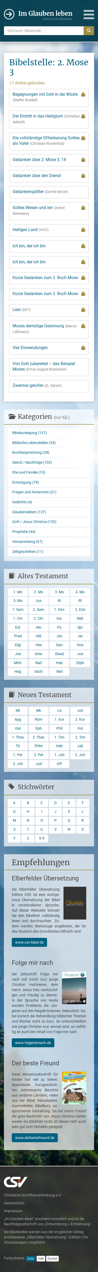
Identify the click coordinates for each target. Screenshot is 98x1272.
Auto (30, 1258)
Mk (38, 710)
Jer (80, 636)
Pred (18, 636)
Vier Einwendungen (49, 347)
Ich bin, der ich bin (49, 245)
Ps (59, 627)
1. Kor (59, 719)
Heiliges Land (49, 229)
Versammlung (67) (27, 541)
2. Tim (80, 737)
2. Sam (38, 609)
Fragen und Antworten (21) (34, 492)
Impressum (13, 1211)
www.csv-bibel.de (29, 942)
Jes (59, 636)
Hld (38, 636)
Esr (59, 618)
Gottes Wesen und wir (49, 210)
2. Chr (38, 618)
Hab (59, 663)
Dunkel (52, 1258)
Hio (38, 627)
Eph (39, 728)
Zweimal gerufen (37, 385)
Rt (80, 600)
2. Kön (80, 609)
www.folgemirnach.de (33, 1043)
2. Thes (38, 737)
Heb (59, 746)
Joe (18, 654)
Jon (80, 654)
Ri (59, 600)
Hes (39, 645)
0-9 (41, 838)
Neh (80, 618)
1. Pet (17, 755)
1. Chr (18, 618)
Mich (18, 663)
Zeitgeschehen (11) (27, 551)
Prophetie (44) (24, 532)
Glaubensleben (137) (29, 512)
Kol (80, 728)
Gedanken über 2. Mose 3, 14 (49, 159)
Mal (59, 671)
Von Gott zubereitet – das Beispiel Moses (44, 366)
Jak (80, 746)
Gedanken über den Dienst (49, 175)
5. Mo (17, 600)
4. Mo (80, 592)
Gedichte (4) (22, 502)
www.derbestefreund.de (34, 1138)
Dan (59, 645)
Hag (17, 671)
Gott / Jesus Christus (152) (34, 522)
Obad (59, 654)
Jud (39, 764)
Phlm (38, 746)
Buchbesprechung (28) (30, 452)
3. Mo (59, 592)
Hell (41, 1258)
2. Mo (38, 592)
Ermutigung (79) (25, 482)
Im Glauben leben (45, 15)
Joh (80, 710)
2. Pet (38, 755)
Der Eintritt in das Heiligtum (49, 119)
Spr (80, 627)
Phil (59, 728)
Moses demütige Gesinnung (49, 328)
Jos (39, 600)
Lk (59, 710)
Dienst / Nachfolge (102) (32, 462)
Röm (38, 719)
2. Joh (80, 755)
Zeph (80, 663)
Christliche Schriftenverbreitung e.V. (32, 1195)
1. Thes (18, 737)
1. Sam (18, 609)
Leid (49, 309)
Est (17, 627)
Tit (18, 746)
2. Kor (80, 719)
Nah (38, 663)
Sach (38, 671)
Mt (18, 710)
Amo (38, 654)
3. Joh (18, 764)
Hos (80, 645)
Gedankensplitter (40, 191)
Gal (18, 728)
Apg (18, 719)
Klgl (18, 645)
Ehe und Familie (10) (28, 472)
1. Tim (59, 737)
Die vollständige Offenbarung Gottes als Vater (49, 140)
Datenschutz (14, 1203)
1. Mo (17, 592)
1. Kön (59, 609)
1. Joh (59, 755)
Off (59, 764)
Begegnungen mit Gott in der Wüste (49, 97)
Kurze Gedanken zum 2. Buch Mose (49, 277)
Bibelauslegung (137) (29, 433)
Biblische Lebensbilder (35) (34, 443)
